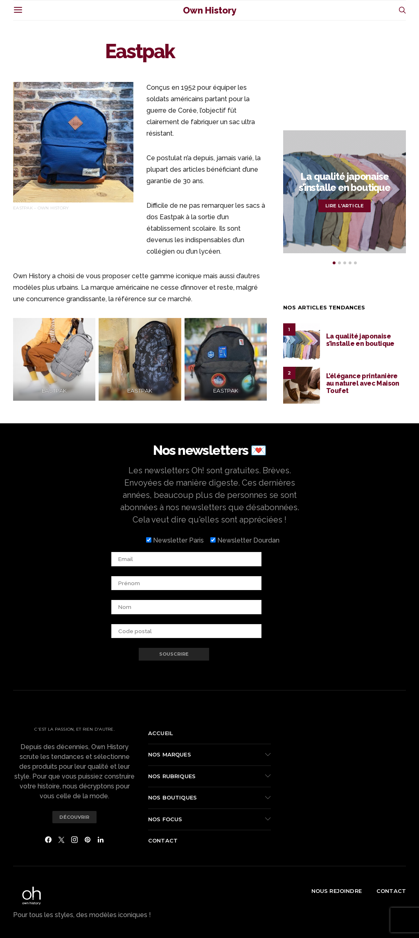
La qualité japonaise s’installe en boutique (344, 181)
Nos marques (169, 754)
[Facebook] (48, 839)
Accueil (160, 733)
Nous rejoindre (336, 891)
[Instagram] (74, 839)
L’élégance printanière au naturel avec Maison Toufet (362, 383)
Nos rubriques (172, 776)
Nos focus (165, 819)
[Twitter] (61, 839)
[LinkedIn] (100, 839)
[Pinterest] (87, 839)
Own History (210, 10)
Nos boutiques (172, 797)
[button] (334, 263)
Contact (163, 840)
